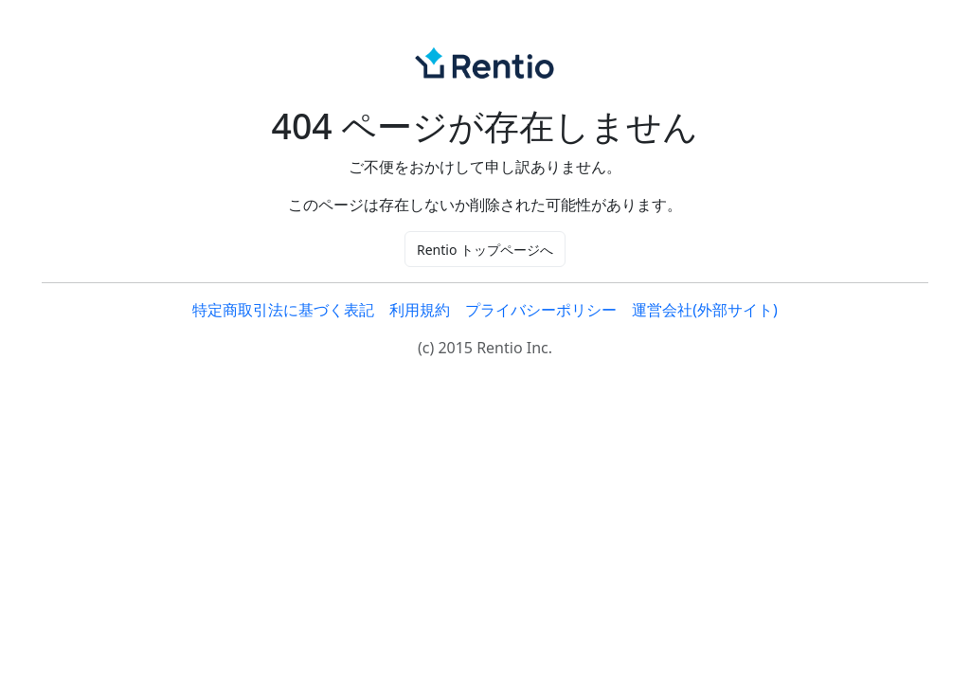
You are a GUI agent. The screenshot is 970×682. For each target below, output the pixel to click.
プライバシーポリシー (541, 309)
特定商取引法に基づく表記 (283, 309)
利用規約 (419, 309)
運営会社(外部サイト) (705, 309)
